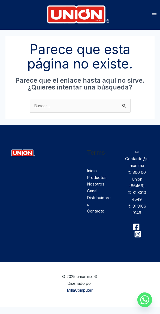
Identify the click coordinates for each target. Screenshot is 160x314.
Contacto (95, 217)
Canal (92, 197)
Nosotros (95, 190)
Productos (97, 184)
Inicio (92, 177)
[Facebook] (136, 233)
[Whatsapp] (144, 299)
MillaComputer (80, 296)
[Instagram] (137, 241)
